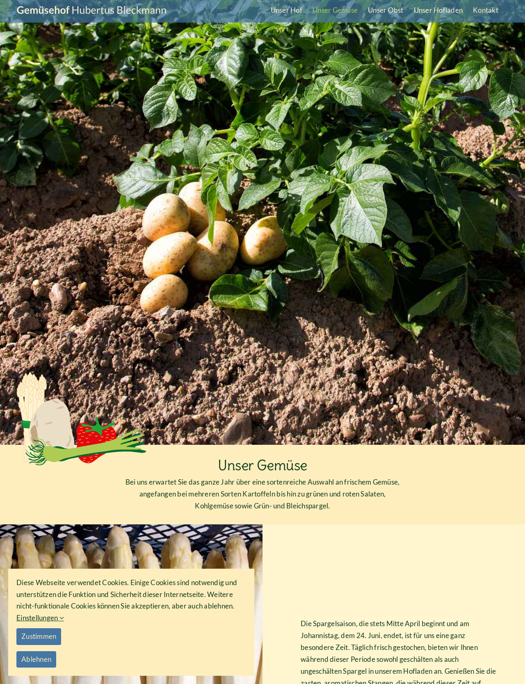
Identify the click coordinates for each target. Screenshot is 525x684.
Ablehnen (36, 659)
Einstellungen (40, 617)
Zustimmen (38, 636)
